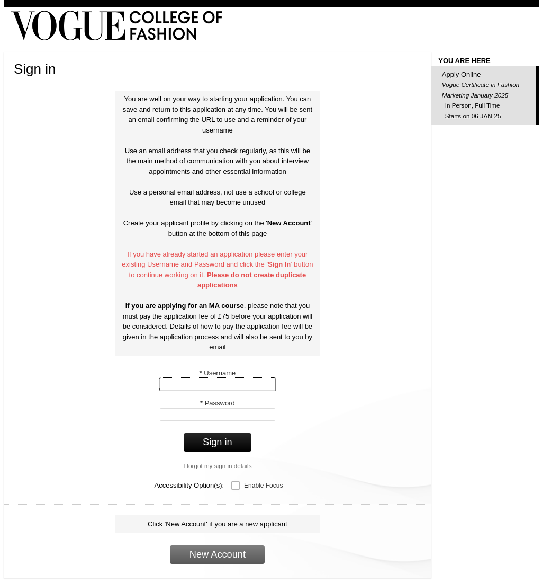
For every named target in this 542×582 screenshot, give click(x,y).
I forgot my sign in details (217, 465)
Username (218, 373)
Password (217, 403)
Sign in (217, 442)
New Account (217, 554)
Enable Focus (263, 485)
